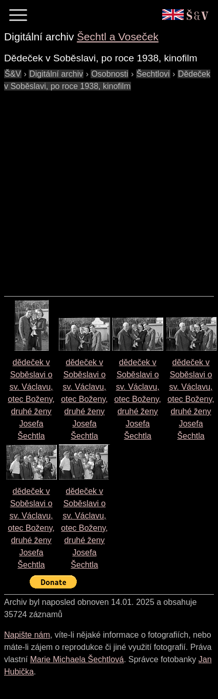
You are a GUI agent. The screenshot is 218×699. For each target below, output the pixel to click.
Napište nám (27, 634)
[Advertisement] (96, 188)
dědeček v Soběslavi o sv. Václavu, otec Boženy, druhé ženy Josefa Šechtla (31, 399)
